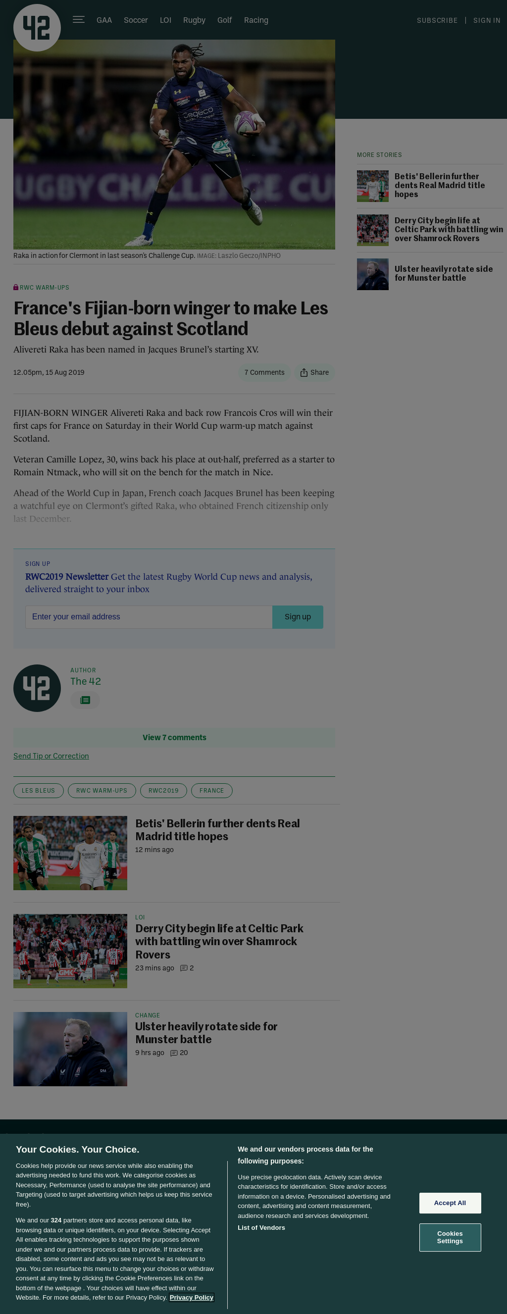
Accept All (450, 1203)
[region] (253, 1224)
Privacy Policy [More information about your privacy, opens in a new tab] (191, 1297)
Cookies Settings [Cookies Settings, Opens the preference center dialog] (450, 1237)
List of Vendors (261, 1227)
